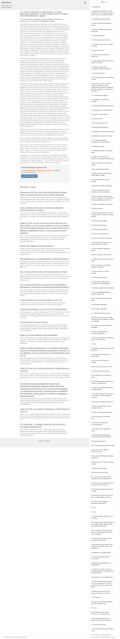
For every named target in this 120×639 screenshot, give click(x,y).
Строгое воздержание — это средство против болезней (43, 309)
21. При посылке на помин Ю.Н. (99, 123)
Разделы (47, 441)
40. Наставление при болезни (98, 225)
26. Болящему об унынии (97, 146)
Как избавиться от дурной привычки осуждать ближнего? (44, 259)
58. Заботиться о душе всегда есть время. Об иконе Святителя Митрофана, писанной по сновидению (102, 319)
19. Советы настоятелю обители (99, 114)
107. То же (94, 608)
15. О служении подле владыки (99, 95)
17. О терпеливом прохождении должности (102, 105)
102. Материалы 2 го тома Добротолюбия (102, 577)
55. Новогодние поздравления (99, 304)
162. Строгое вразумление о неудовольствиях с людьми (43, 272)
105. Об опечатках (96, 597)
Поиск (104, 2)
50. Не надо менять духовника (99, 277)
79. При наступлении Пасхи (98, 441)
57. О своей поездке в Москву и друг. (101, 313)
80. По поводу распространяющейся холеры (102, 445)
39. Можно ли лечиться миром (99, 220)
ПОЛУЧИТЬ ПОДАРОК (29, 176)
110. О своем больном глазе (98, 624)
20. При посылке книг (97, 118)
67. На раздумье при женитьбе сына (100, 371)
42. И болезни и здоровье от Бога (99, 233)
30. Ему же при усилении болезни (100, 169)
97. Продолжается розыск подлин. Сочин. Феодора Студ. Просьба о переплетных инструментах (102, 546)
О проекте (41, 441)
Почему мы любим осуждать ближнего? (37, 246)
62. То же (93, 344)
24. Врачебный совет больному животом (101, 136)
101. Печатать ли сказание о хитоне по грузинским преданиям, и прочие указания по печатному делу (102, 570)
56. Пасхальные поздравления (99, 308)
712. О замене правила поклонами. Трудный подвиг (15, 637)
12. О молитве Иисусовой (98, 73)
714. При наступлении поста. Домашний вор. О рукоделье (102, 637)
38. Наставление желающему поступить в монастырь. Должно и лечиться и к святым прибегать (102, 214)
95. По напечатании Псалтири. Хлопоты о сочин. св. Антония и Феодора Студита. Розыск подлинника (102, 532)
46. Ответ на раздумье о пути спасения (101, 254)
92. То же (93, 512)
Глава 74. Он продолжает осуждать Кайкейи (38, 335)
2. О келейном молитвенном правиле (100, 19)
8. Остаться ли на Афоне (97, 50)
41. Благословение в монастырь (99, 229)
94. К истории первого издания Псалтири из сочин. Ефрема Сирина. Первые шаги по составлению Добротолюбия (102, 524)
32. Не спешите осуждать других (34, 322)
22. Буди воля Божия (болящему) (99, 127)
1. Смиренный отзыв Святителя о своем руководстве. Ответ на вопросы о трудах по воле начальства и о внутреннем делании (102, 12)
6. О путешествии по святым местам (100, 40)
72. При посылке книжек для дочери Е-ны (102, 401)
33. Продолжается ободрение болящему (101, 185)
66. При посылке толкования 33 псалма (101, 366)
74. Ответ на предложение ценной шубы (101, 412)
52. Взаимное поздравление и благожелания (102, 288)
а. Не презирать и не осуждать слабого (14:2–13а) (41, 300)
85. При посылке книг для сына (99, 472)
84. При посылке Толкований (98, 468)
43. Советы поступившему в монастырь (101, 238)
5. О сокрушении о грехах (98, 35)
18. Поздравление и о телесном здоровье (101, 110)
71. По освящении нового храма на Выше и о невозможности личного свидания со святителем (102, 395)
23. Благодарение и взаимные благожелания (102, 131)
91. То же (93, 507)
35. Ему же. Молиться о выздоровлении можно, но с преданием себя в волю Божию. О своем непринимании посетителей (102, 198)
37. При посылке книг (97, 208)
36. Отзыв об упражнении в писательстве (102, 204)
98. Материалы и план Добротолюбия (101, 552)
